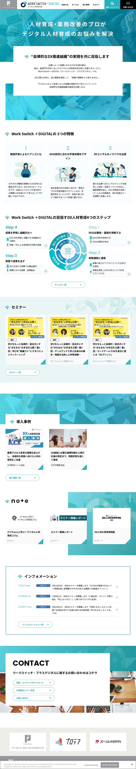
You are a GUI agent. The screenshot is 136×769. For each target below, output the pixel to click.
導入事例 (86, 4)
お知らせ (65, 4)
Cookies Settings (91, 765)
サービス (75, 4)
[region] (68, 765)
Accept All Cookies (110, 765)
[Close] (132, 764)
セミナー (96, 4)
